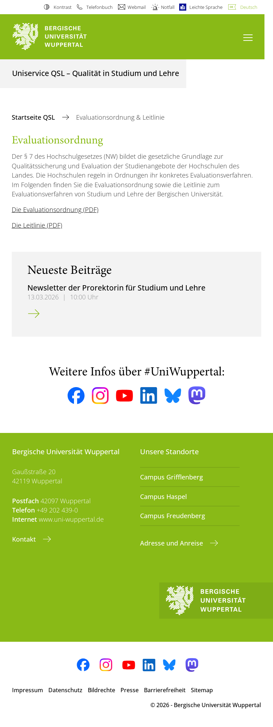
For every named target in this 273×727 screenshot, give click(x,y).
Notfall (168, 7)
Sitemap (202, 690)
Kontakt (25, 539)
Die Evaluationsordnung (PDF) (55, 209)
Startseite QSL (34, 117)
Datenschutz (65, 690)
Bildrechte (101, 690)
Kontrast (62, 7)
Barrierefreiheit (165, 690)
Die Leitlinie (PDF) (37, 225)
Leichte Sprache (206, 7)
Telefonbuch (99, 7)
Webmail (137, 7)
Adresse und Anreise (172, 543)
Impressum (27, 690)
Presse (130, 690)
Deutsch (248, 7)
